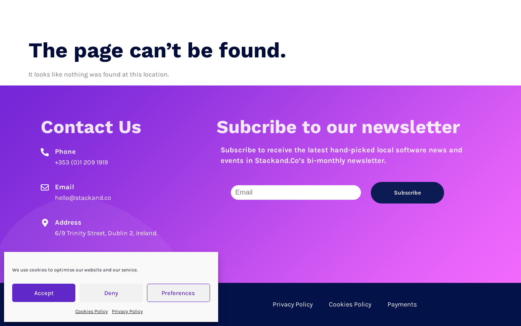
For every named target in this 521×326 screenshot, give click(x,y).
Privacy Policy (127, 311)
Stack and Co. (103, 16)
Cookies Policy (91, 311)
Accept (44, 293)
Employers (431, 16)
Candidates (381, 16)
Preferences (178, 293)
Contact (474, 16)
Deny (111, 293)
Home (340, 16)
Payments (402, 304)
